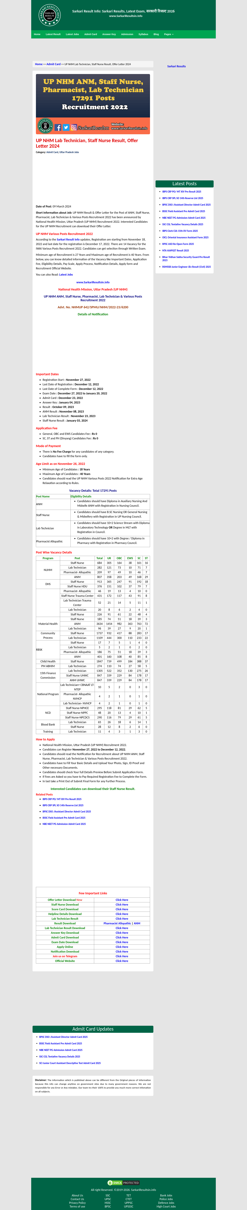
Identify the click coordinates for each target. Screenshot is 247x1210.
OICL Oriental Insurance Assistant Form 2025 (185, 237)
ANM (137, 923)
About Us (77, 1195)
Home (39, 64)
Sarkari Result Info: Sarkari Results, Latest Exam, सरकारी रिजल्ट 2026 (123, 11)
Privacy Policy (77, 1203)
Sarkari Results (176, 66)
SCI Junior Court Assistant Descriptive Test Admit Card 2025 (70, 1063)
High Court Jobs (166, 1206)
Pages (169, 34)
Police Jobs (166, 1199)
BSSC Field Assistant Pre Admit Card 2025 (64, 817)
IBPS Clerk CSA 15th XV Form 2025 (180, 230)
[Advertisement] (123, 49)
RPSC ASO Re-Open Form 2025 (178, 244)
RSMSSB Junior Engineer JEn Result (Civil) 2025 (186, 266)
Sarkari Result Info (68, 239)
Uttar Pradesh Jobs (69, 152)
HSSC (108, 1203)
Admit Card (53, 64)
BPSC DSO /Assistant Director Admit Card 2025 (67, 811)
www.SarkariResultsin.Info (125, 16)
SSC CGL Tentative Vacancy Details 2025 (59, 1056)
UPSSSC (128, 1206)
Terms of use (77, 1206)
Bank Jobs (166, 1195)
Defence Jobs (166, 1203)
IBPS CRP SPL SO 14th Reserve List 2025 (63, 805)
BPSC (108, 1206)
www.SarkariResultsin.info (93, 282)
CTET (129, 1199)
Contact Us (77, 1199)
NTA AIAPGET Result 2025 (175, 250)
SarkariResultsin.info (143, 1190)
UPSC (108, 1199)
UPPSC (129, 1203)
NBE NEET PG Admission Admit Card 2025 (64, 824)
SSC (108, 1195)
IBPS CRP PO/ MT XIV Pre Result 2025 (62, 799)
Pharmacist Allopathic (117, 923)
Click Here (122, 947)
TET (129, 1195)
